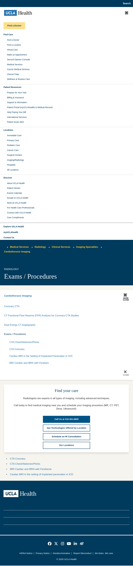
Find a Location (14, 45)
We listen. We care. (104, 554)
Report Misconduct (82, 554)
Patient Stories (13, 188)
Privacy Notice (43, 554)
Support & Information (17, 102)
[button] (66, 226)
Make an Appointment (17, 55)
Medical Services (14, 64)
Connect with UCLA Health (19, 212)
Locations (8, 130)
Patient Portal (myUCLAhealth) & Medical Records (30, 107)
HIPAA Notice (25, 554)
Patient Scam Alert (15, 122)
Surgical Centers (14, 155)
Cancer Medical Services (18, 69)
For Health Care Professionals (20, 208)
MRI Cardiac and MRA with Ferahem (29, 363)
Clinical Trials (13, 74)
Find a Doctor (13, 40)
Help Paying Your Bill (16, 112)
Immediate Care (14, 135)
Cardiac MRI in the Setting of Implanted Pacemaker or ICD (41, 356)
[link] (49, 544)
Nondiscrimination (61, 554)
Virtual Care (12, 50)
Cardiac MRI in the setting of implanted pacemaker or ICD (41, 474)
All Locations (13, 170)
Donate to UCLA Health (17, 198)
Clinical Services (61, 247)
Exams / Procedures (15, 334)
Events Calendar (14, 193)
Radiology (40, 247)
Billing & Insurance (15, 97)
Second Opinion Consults (18, 59)
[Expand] (118, 334)
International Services (17, 117)
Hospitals (11, 165)
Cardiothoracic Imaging (17, 251)
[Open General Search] (126, 3)
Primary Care (13, 140)
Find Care (8, 34)
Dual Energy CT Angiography (20, 325)
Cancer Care (13, 150)
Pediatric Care (13, 145)
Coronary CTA (12, 306)
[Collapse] (127, 334)
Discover (8, 178)
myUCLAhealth (11, 232)
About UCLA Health (16, 183)
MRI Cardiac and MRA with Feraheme (31, 469)
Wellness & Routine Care (18, 79)
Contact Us (9, 237)
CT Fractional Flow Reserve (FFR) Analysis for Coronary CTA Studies (42, 315)
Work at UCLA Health (16, 203)
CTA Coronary (17, 349)
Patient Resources (12, 87)
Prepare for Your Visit (16, 92)
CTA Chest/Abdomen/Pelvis (24, 342)
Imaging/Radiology (15, 160)
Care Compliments (15, 217)
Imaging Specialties (87, 247)
